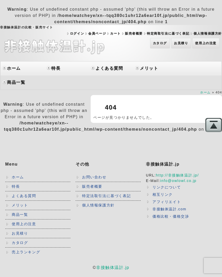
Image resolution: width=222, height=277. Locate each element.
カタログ (160, 43)
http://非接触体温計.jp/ (177, 175)
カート (115, 33)
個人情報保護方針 (208, 33)
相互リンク (162, 194)
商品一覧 (16, 82)
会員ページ (97, 33)
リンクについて (166, 187)
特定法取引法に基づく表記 (106, 196)
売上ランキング (26, 252)
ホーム (14, 68)
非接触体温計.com (169, 209)
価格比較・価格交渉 (170, 216)
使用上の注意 (206, 43)
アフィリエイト (166, 202)
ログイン (77, 33)
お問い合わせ (94, 177)
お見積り (181, 43)
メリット (149, 68)
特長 (55, 68)
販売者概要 (134, 33)
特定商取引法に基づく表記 (168, 33)
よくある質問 (109, 68)
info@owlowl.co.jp (178, 181)
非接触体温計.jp (112, 267)
